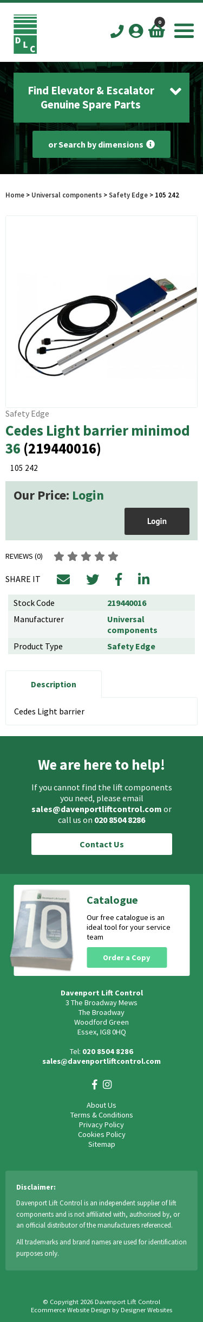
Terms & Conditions (101, 1115)
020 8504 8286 (119, 819)
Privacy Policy (101, 1124)
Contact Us (102, 844)
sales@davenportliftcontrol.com (96, 808)
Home (14, 194)
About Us (101, 1105)
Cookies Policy (102, 1134)
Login (88, 495)
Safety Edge (128, 194)
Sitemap (101, 1144)
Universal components (66, 194)
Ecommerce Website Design (70, 1310)
